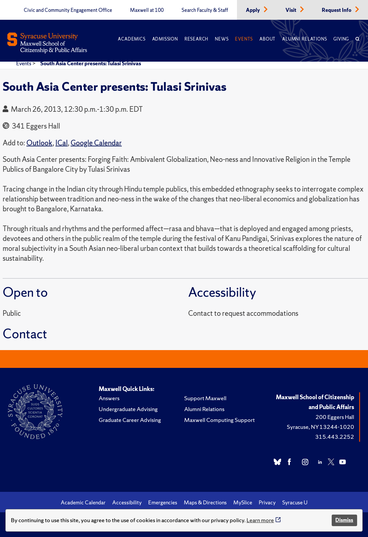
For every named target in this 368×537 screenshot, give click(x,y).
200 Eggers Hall (335, 417)
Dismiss (344, 520)
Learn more (260, 520)
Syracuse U (295, 502)
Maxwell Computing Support (219, 420)
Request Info (337, 10)
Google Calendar (96, 143)
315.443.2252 (334, 436)
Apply (253, 10)
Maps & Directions (205, 502)
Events (244, 39)
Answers (109, 398)
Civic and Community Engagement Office (68, 10)
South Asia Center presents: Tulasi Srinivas (90, 63)
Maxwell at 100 (147, 10)
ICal (61, 143)
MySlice (242, 502)
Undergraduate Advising (128, 409)
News (221, 39)
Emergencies (162, 502)
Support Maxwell (205, 398)
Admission (165, 39)
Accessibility (127, 502)
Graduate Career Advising (130, 420)
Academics (131, 39)
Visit (291, 10)
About (267, 39)
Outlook (39, 143)
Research (196, 39)
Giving (341, 39)
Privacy (267, 502)
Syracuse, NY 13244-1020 (320, 427)
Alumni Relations (304, 39)
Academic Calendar (83, 502)
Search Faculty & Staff (205, 10)
